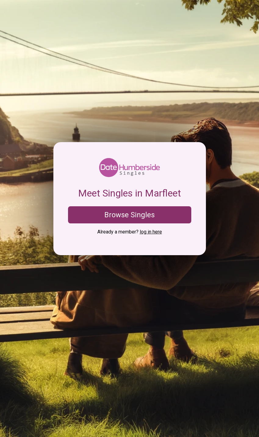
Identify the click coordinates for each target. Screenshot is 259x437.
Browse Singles (129, 215)
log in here (151, 232)
